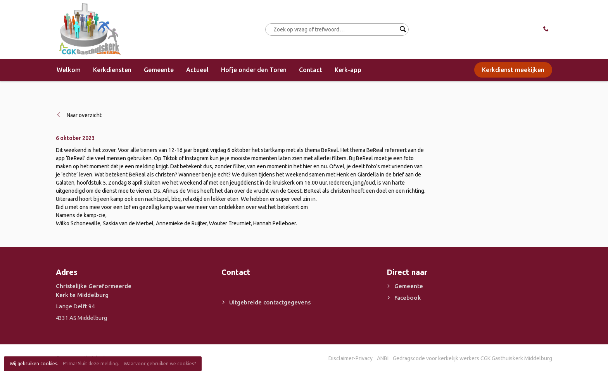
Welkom (69, 69)
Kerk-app (348, 69)
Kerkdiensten (112, 69)
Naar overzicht (84, 115)
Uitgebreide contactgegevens (270, 302)
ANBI (383, 358)
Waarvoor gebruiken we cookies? (160, 363)
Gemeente (159, 69)
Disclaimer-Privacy (350, 358)
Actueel (197, 69)
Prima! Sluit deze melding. (91, 363)
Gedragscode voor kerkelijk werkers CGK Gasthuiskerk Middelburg (472, 358)
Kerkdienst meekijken (513, 69)
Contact (310, 69)
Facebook (407, 297)
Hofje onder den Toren (254, 69)
